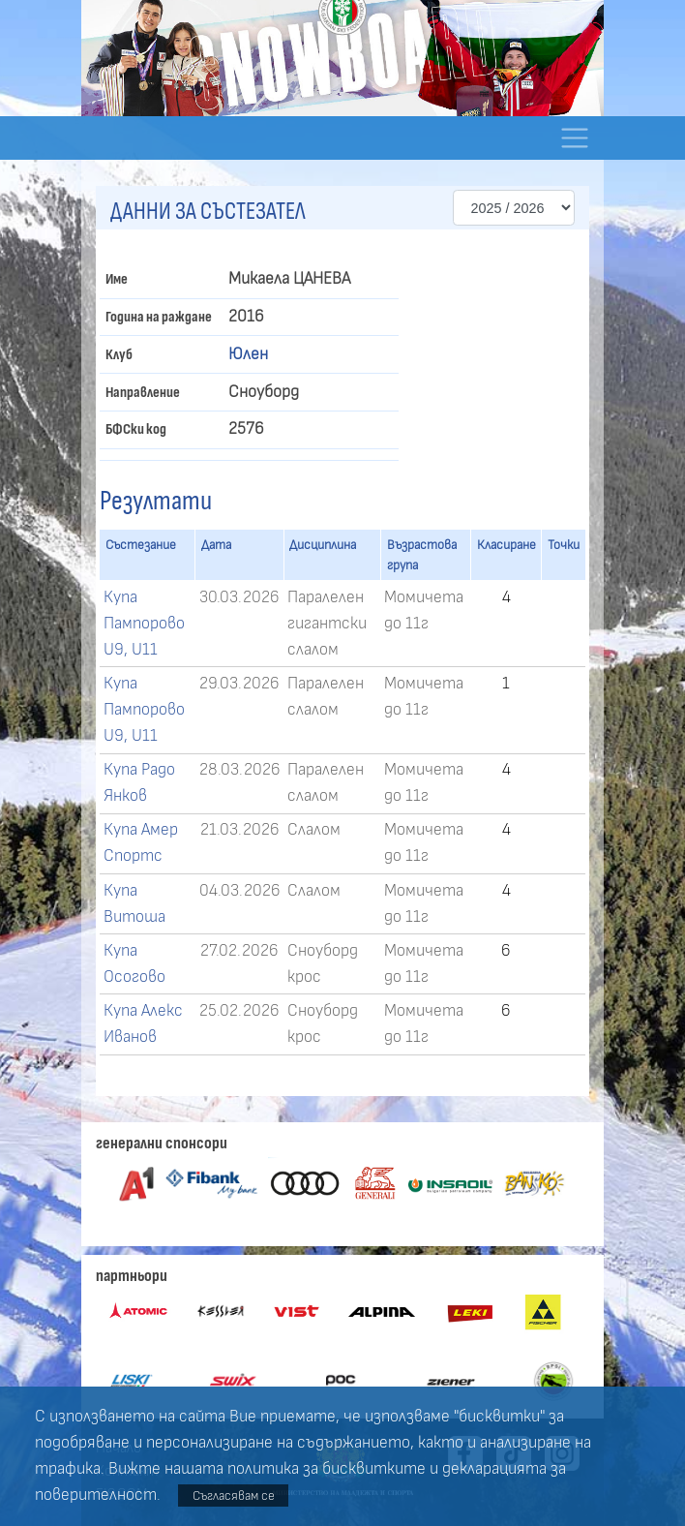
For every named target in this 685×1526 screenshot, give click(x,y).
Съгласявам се (234, 1495)
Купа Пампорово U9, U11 (144, 623)
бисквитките (374, 1469)
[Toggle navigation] (574, 138)
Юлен (248, 354)
